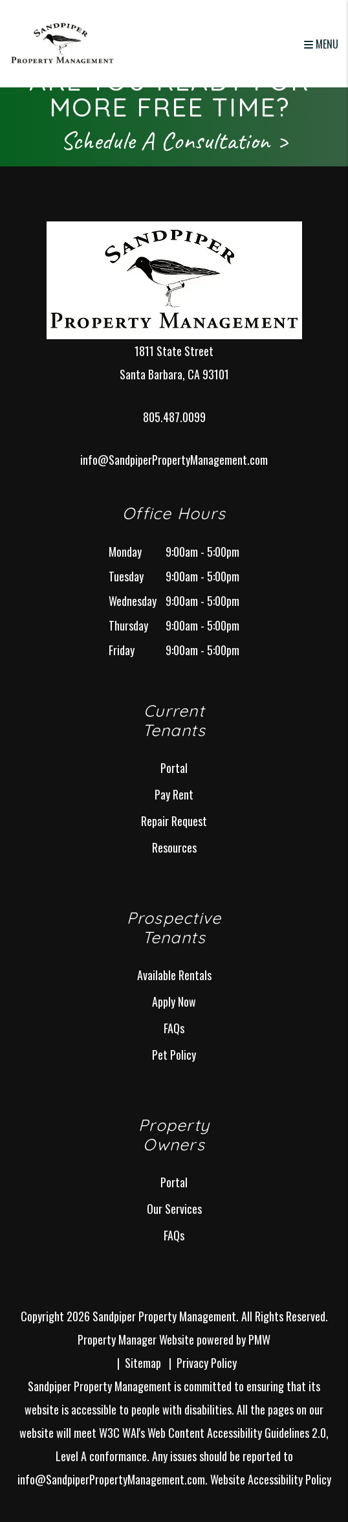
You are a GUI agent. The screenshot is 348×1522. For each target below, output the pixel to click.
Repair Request (174, 820)
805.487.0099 (174, 416)
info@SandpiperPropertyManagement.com (174, 459)
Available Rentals (174, 975)
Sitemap (143, 1362)
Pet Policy (174, 1054)
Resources (174, 847)
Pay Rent (174, 794)
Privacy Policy (207, 1362)
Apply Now (174, 1001)
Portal (174, 767)
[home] (62, 42)
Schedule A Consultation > (174, 140)
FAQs (174, 1028)
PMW (259, 1339)
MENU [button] (321, 44)
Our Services (174, 1208)
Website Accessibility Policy (270, 1479)
